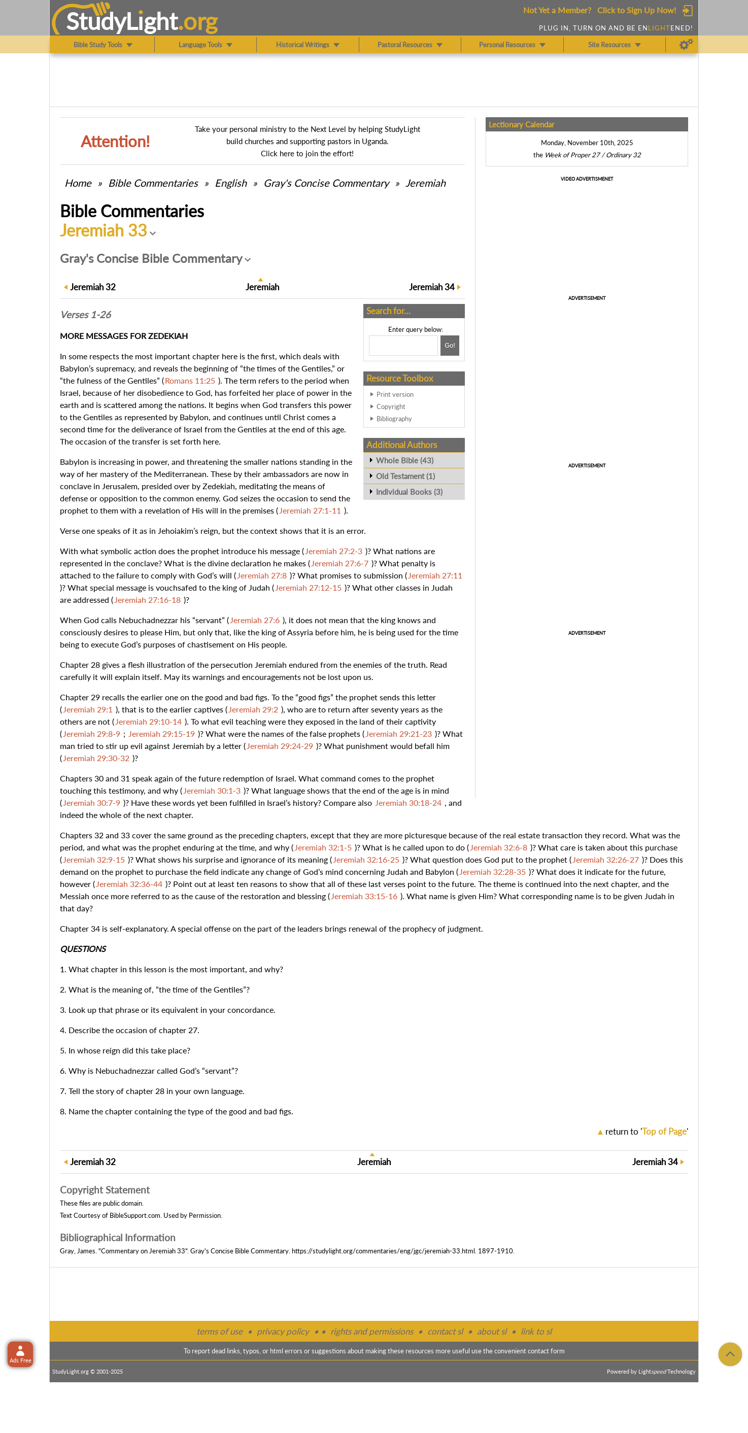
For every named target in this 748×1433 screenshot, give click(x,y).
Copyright (391, 406)
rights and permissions (371, 1331)
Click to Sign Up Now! (636, 10)
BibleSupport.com (135, 1215)
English (231, 183)
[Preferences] (686, 44)
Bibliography (394, 419)
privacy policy (283, 1331)
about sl (491, 1331)
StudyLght (122, 21)
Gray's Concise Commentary (326, 183)
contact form (546, 1351)
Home (77, 183)
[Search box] (403, 345)
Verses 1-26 (85, 314)
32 (93, 287)
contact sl (445, 1331)
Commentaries (153, 183)
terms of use (219, 1331)
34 (432, 287)
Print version (395, 394)
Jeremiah (425, 183)
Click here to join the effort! (307, 153)
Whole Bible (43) (404, 460)
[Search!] (449, 345)
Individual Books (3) (409, 491)
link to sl (536, 1331)
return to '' (646, 1131)
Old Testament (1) (405, 476)
